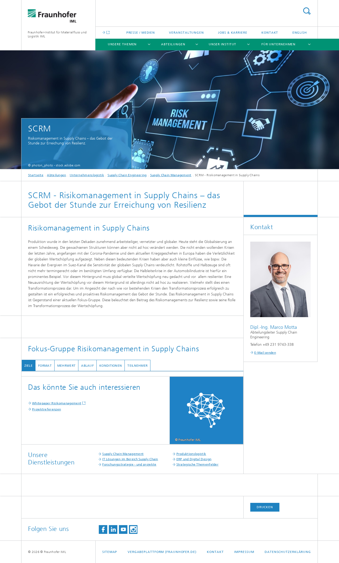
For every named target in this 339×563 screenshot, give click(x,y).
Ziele (28, 365)
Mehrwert (66, 365)
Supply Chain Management (170, 175)
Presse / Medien (140, 32)
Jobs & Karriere (232, 32)
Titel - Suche (306, 11)
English (299, 32)
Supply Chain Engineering (127, 175)
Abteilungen (173, 44)
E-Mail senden (265, 352)
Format (45, 365)
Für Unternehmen (278, 44)
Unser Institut (223, 44)
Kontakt (269, 32)
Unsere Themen (122, 44)
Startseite (35, 175)
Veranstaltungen (186, 32)
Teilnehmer (137, 365)
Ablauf (87, 365)
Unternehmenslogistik (87, 175)
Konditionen (110, 365)
